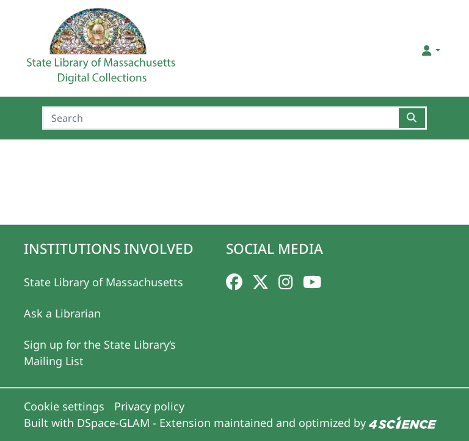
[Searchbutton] (412, 118)
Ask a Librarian (62, 313)
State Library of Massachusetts (103, 282)
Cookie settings (64, 406)
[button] (430, 50)
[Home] (102, 51)
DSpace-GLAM (113, 422)
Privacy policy (149, 406)
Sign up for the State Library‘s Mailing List (100, 352)
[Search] (220, 118)
